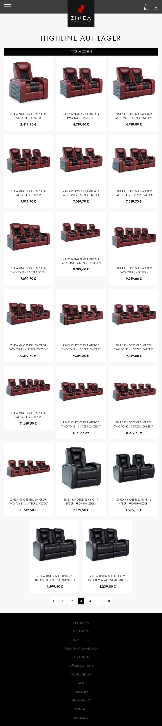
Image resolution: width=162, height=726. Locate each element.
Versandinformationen (81, 648)
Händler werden (81, 666)
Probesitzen (81, 657)
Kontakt (81, 709)
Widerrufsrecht (81, 674)
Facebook (81, 718)
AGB (81, 683)
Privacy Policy (81, 700)
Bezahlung (81, 640)
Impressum (81, 692)
